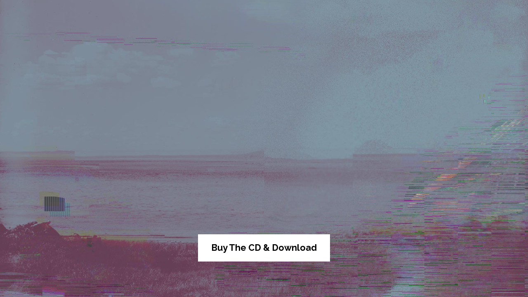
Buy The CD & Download (264, 248)
